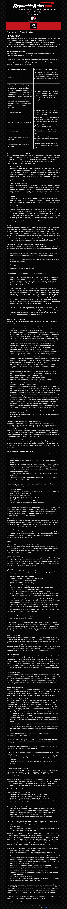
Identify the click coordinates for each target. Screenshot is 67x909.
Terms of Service (22, 227)
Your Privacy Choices (43, 905)
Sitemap (35, 905)
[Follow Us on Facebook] (29, 14)
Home (27, 903)
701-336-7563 (35, 12)
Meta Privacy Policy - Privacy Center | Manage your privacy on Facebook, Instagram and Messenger (34, 755)
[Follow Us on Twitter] (31, 14)
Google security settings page (40, 237)
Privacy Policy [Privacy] (38, 903)
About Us (30, 903)
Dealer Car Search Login (23, 905)
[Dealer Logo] (33, 5)
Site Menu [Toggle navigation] (33, 25)
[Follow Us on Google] (38, 14)
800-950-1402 (51, 10)
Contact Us (34, 903)
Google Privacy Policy (38, 227)
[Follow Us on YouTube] (35, 14)
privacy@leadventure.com (14, 238)
